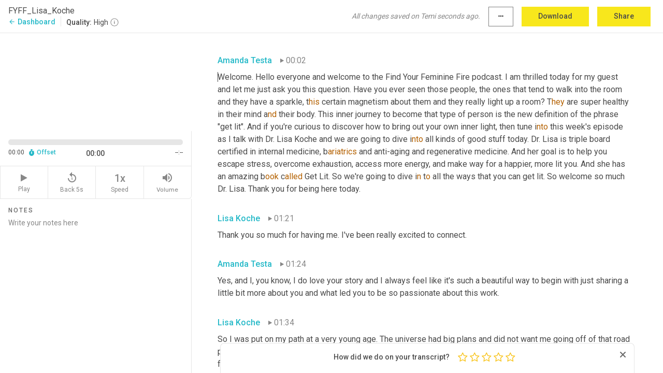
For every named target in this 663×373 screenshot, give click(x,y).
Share (624, 16)
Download (555, 16)
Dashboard (31, 22)
